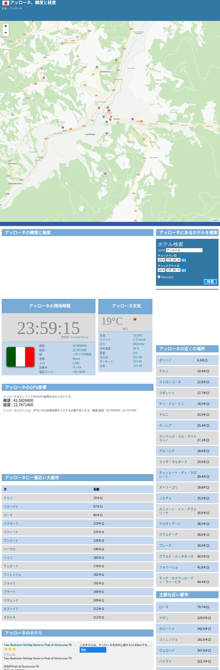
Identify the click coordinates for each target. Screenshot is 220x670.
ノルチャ (165, 498)
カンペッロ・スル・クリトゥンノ (178, 438)
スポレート (167, 392)
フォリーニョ (168, 567)
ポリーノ (165, 360)
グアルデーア (168, 534)
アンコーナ (11, 540)
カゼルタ (9, 617)
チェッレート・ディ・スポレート (177, 474)
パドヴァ (165, 661)
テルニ (8, 498)
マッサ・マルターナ (173, 461)
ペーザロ (9, 549)
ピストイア (11, 608)
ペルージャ (11, 506)
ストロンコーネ (170, 382)
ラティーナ (11, 532)
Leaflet (215, 220)
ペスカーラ (11, 523)
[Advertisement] (77, 268)
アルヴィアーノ (170, 523)
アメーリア (167, 451)
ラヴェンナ (11, 600)
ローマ (8, 515)
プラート (9, 591)
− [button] (5, 33)
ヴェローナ (167, 650)
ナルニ (163, 414)
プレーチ (165, 545)
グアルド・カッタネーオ (176, 556)
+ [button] (5, 26)
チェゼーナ (11, 566)
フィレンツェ (12, 574)
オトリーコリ (168, 487)
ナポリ (163, 617)
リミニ (8, 557)
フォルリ (9, 583)
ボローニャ (167, 628)
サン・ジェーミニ (171, 403)
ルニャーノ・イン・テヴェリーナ (177, 511)
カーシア (165, 425)
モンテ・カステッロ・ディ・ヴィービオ (176, 580)
